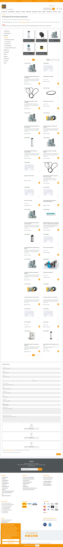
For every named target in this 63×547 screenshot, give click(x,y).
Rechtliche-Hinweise (5, 483)
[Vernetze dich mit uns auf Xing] (36, 536)
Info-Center (6, 60)
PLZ (3, 379)
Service (5, 62)
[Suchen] (53, 9)
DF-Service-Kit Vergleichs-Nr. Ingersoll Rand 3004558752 (31, 345)
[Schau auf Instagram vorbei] (29, 536)
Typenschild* (31, 426)
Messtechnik (6, 52)
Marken (5, 54)
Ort (32, 379)
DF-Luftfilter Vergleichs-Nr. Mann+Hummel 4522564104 (50, 127)
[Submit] (40, 469)
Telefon (3, 387)
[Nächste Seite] (40, 60)
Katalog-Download (26, 483)
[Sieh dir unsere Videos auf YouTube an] (31, 536)
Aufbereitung (6, 49)
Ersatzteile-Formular (23, 22)
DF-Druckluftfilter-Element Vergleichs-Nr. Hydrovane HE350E (31, 151)
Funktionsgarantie (5, 480)
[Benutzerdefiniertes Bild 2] (50, 524)
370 (38, 59)
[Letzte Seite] (42, 60)
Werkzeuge (6, 35)
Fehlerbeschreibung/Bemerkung (7, 415)
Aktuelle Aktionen (5, 477)
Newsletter (4, 489)
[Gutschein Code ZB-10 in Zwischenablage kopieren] (38, 545)
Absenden (58, 454)
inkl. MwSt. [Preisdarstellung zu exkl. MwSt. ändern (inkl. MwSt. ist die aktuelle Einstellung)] (52, 6)
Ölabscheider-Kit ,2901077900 (29, 175)
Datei (31, 435)
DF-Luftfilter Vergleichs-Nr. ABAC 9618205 (50, 297)
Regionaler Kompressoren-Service (28, 489)
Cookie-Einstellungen (5, 486)
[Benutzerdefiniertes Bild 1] (45, 524)
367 (31, 59)
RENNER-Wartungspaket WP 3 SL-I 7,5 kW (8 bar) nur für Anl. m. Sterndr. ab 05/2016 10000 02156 (51, 223)
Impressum (4, 478)
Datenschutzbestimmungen (9, 450)
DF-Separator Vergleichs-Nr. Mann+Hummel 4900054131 (31, 273)
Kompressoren (6, 31)
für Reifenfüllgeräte (7, 45)
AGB (2, 494)
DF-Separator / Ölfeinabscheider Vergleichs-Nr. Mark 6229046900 (31, 127)
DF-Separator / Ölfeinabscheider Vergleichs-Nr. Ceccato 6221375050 (31, 223)
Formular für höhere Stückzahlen (28, 478)
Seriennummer (4, 399)
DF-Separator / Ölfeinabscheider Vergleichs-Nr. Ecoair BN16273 (31, 77)
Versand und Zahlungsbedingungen (8, 491)
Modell (3, 395)
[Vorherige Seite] (27, 60)
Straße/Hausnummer (5, 383)
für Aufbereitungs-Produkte (9, 39)
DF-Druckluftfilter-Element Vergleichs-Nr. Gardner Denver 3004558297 (49, 201)
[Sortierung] (53, 60)
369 (36, 59)
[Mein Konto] (59, 9)
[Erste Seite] (24, 60)
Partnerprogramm (26, 480)
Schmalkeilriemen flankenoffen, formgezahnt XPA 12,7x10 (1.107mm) (50, 176)
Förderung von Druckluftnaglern (28, 477)
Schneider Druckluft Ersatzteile (10, 47)
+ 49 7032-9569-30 (47, 481)
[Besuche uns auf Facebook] (26, 536)
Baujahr (3, 403)
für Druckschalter (7, 41)
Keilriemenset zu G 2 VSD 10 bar (48, 101)
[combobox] (47, 9)
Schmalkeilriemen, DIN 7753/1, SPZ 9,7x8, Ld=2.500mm (31, 102)
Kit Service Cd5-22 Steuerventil (48, 247)
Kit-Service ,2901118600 (28, 200)
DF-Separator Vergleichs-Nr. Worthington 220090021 (49, 151)
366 (29, 59)
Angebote (5, 56)
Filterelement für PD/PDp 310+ (48, 272)
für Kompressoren (7, 43)
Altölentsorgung (26, 486)
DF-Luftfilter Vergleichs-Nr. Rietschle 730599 (31, 297)
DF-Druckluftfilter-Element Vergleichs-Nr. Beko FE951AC (31, 248)
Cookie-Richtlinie (5, 488)
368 (33, 59)
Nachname (4, 375)
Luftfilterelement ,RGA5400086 (48, 76)
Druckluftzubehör (7, 33)
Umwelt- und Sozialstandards (7, 492)
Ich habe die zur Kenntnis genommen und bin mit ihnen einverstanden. (16, 450)
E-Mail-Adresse (4, 391)
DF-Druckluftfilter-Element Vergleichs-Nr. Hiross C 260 (51, 345)
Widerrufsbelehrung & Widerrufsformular (30, 488)
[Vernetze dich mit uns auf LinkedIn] (34, 536)
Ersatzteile (6, 37)
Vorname (3, 371)
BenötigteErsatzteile (5, 407)
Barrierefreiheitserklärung (6, 495)
